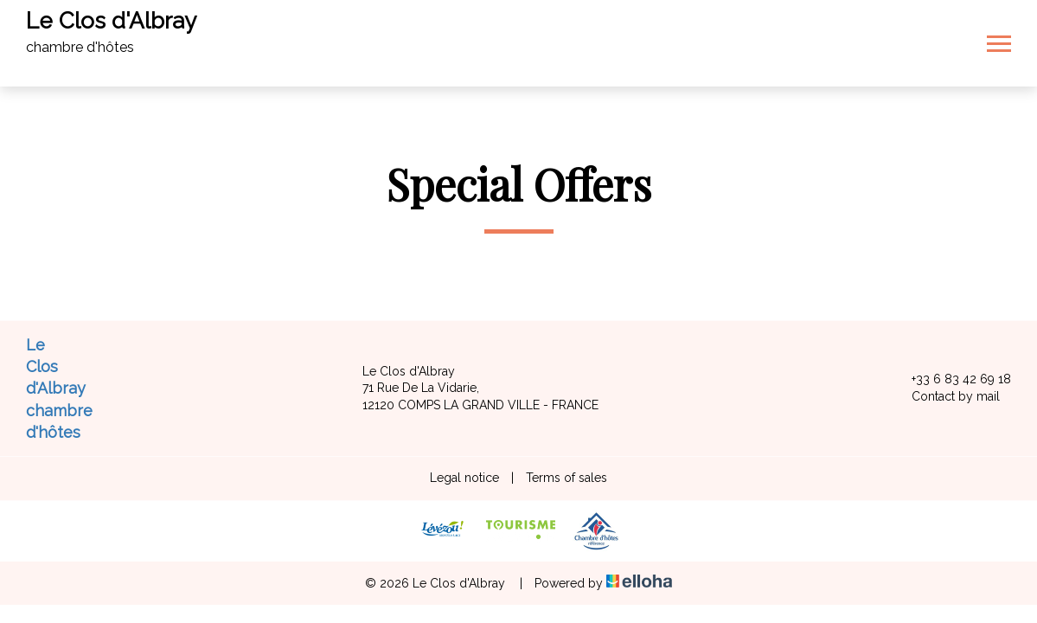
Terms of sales (566, 478)
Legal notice (464, 478)
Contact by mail (946, 397)
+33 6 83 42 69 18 (951, 380)
